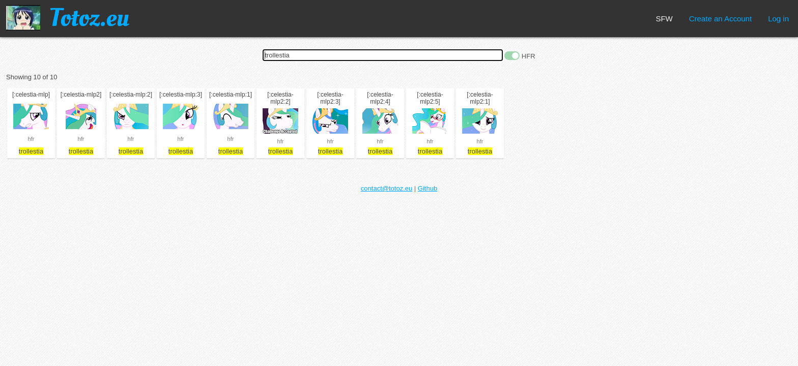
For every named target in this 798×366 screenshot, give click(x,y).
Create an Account (720, 18)
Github (427, 188)
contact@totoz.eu (386, 188)
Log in (778, 18)
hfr (31, 139)
